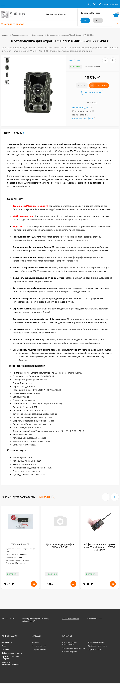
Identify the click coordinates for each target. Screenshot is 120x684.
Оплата (4, 646)
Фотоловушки (37, 35)
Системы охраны (69, 651)
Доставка (5, 649)
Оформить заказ (39, 649)
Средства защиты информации (69, 643)
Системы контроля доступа (73, 648)
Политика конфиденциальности (10, 663)
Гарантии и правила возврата (10, 657)
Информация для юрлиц (11, 653)
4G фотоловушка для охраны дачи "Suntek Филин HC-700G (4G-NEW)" (99, 547)
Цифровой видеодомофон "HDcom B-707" (60, 546)
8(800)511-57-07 (8, 618)
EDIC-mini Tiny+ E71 (21, 544)
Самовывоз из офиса (82, 118)
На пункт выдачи (80, 107)
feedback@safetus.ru (56, 14)
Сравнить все (46, 497)
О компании (6, 642)
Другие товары (94, 649)
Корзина (35, 642)
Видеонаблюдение (20, 35)
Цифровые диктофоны (97, 646)
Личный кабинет (39, 646)
